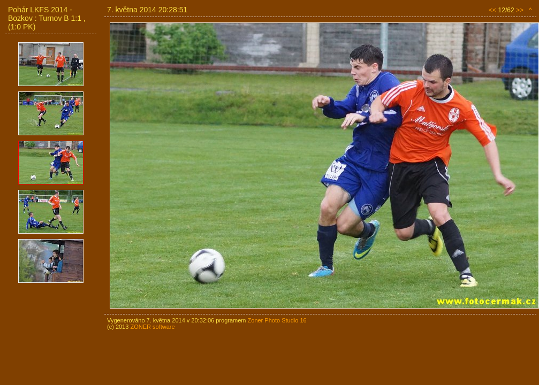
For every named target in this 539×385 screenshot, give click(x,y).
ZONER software (152, 327)
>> (519, 10)
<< (492, 10)
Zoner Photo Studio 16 (277, 320)
